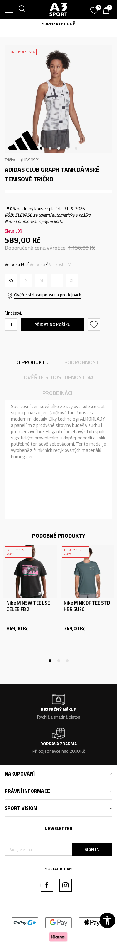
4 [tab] (67, 148)
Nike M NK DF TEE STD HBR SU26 (87, 606)
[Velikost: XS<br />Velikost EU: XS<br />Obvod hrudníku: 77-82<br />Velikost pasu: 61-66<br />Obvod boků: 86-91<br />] (11, 280)
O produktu (33, 362)
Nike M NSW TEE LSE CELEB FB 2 (28, 606)
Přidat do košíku (52, 324)
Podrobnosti (82, 362)
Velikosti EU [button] (15, 264)
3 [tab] (58, 148)
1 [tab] (41, 148)
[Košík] (107, 11)
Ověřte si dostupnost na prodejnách (47, 294)
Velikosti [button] (37, 264)
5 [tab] (76, 148)
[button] (95, 324)
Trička (10, 159)
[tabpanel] (58, 99)
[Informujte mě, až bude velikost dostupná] (26, 280)
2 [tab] (50, 148)
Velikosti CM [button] (60, 264)
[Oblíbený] (95, 8)
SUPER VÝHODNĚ (58, 23)
